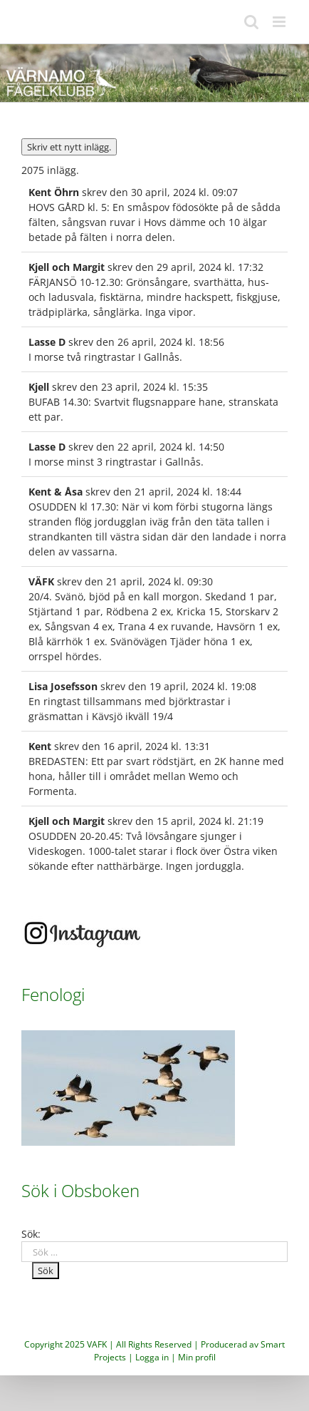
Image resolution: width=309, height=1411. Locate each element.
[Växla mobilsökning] (251, 21)
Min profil (197, 1357)
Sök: (31, 1234)
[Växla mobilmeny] (280, 21)
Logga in (152, 1357)
